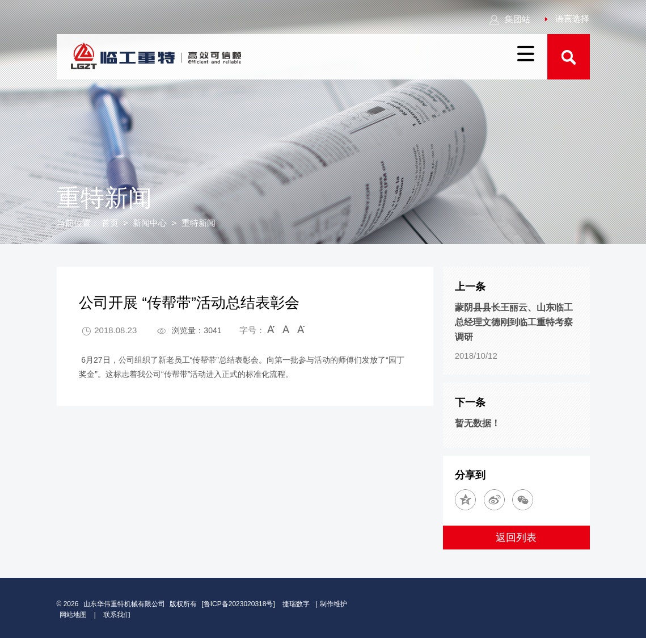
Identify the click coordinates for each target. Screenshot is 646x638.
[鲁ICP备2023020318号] (239, 604)
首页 (110, 223)
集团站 (509, 19)
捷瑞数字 (296, 604)
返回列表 (516, 537)
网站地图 (73, 615)
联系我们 (116, 615)
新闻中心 (150, 223)
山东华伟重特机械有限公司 (124, 604)
